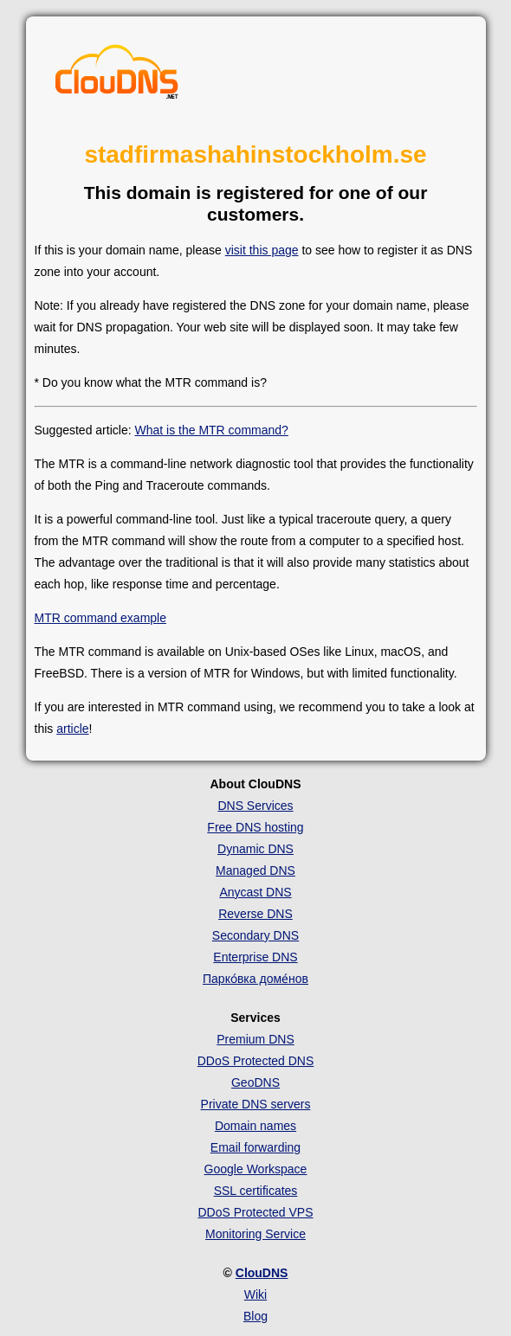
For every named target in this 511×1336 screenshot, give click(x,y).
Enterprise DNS (255, 957)
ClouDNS (262, 1273)
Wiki (255, 1294)
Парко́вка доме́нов (255, 979)
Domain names (255, 1126)
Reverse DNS (255, 914)
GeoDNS (255, 1082)
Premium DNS (255, 1039)
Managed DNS (255, 870)
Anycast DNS (255, 892)
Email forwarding (255, 1147)
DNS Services (255, 806)
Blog (255, 1316)
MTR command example (101, 618)
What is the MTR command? (211, 430)
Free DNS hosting (255, 827)
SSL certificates (256, 1191)
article (72, 728)
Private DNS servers (256, 1104)
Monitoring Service (255, 1234)
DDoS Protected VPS (255, 1212)
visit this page (262, 250)
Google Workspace (255, 1169)
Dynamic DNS (255, 849)
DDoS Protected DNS (255, 1061)
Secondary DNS (255, 935)
